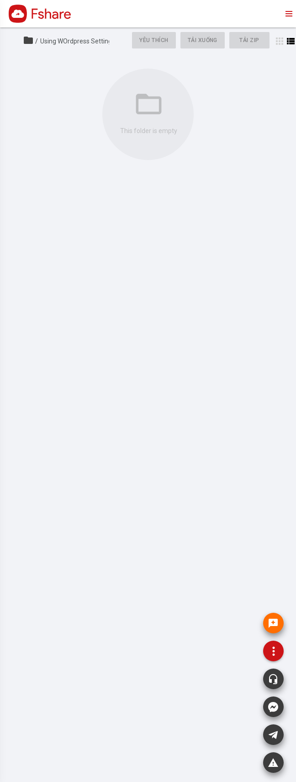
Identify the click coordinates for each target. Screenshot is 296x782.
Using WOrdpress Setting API (81, 41)
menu (288, 13)
